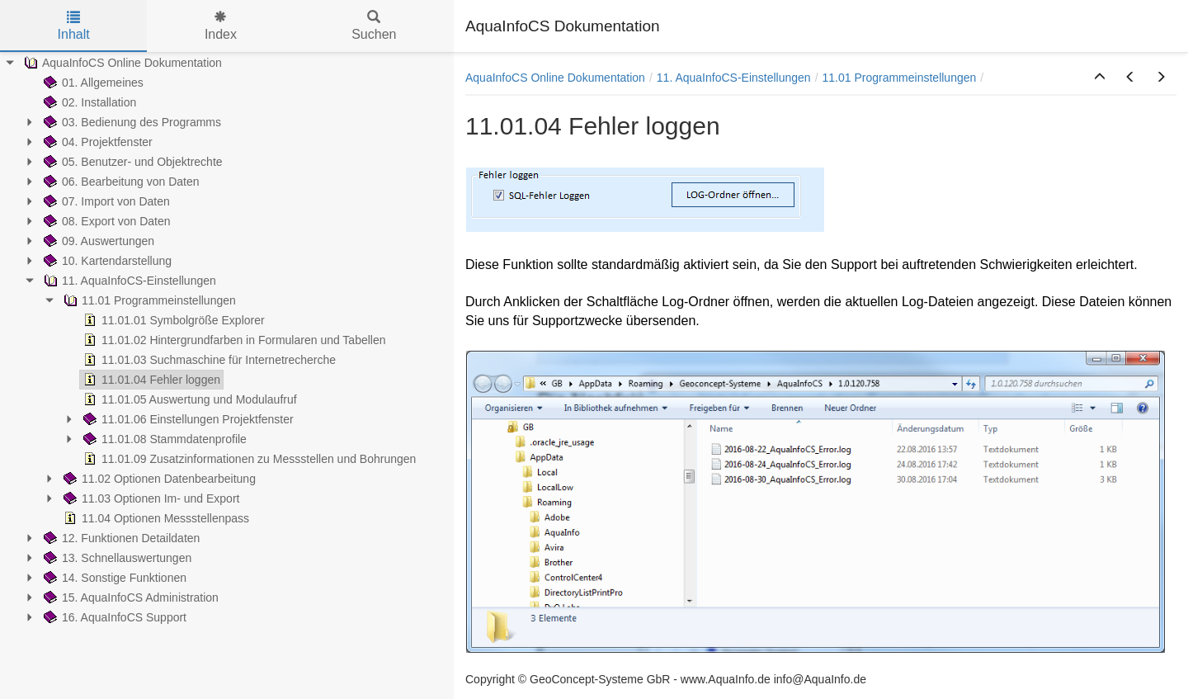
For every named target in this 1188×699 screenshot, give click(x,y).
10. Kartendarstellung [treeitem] (106, 261)
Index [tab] (221, 26)
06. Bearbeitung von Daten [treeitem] (120, 181)
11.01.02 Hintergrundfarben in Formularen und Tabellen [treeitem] (233, 340)
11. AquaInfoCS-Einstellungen (734, 77)
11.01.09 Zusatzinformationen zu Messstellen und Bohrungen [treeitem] (248, 459)
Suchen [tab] (373, 26)
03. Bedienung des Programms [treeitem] (130, 122)
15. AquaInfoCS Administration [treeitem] (129, 597)
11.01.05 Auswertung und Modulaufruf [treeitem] (188, 399)
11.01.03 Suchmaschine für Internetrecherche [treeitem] (208, 360)
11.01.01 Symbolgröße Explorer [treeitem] (172, 320)
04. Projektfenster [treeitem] (96, 142)
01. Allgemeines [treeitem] (92, 82)
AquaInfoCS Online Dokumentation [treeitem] (121, 63)
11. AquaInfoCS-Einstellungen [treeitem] (128, 280)
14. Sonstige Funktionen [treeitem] (113, 578)
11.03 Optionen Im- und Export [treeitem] (149, 498)
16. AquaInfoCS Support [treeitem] (113, 617)
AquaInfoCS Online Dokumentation (555, 77)
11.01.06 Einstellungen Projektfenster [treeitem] (187, 419)
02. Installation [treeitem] (88, 102)
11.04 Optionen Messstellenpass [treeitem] (154, 518)
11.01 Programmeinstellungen (900, 77)
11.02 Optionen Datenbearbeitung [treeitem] (158, 479)
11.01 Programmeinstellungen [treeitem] (148, 300)
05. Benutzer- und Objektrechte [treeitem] (131, 162)
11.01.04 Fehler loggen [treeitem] (150, 380)
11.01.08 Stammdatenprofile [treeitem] (163, 439)
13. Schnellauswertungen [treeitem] (115, 558)
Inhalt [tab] (74, 26)
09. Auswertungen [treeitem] (97, 241)
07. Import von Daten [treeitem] (105, 201)
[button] (1099, 77)
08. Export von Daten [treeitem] (105, 221)
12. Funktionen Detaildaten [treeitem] (120, 538)
